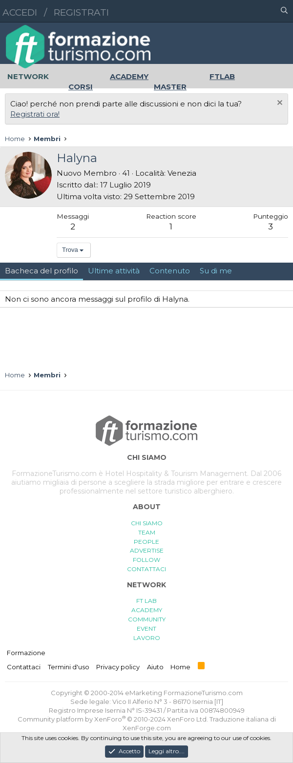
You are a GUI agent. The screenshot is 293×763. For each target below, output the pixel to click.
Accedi (19, 12)
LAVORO (146, 637)
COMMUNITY (147, 619)
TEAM (146, 532)
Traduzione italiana (239, 719)
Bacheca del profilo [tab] (41, 270)
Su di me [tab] (216, 270)
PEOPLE (146, 541)
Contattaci (24, 667)
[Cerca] (284, 11)
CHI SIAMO (147, 523)
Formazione (26, 653)
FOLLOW (146, 559)
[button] (241, 11)
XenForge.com (147, 728)
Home (180, 667)
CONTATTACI (146, 569)
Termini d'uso (68, 667)
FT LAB (146, 600)
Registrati (81, 12)
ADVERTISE (147, 550)
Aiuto (155, 667)
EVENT (146, 628)
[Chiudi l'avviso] (278, 104)
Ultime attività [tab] (114, 270)
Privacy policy (118, 667)
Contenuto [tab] (169, 270)
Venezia (181, 173)
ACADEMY (146, 610)
